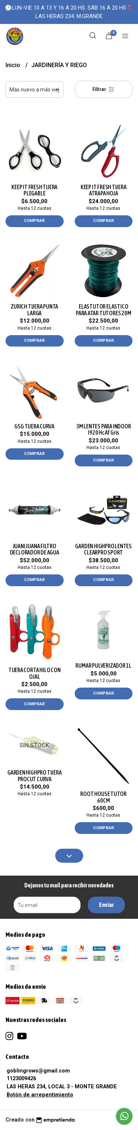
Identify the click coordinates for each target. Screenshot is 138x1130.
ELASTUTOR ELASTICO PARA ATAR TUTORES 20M (103, 309)
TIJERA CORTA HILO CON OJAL (34, 673)
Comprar (34, 220)
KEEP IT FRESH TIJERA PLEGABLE (34, 190)
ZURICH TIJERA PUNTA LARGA (34, 309)
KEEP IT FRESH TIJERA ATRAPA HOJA (104, 190)
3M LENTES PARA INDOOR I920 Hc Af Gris (103, 429)
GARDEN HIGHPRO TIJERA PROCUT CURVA (34, 775)
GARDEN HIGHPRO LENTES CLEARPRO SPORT (103, 549)
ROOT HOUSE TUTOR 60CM (103, 797)
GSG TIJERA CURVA (34, 426)
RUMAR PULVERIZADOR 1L (103, 665)
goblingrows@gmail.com (38, 1071)
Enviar (106, 904)
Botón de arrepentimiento (40, 1095)
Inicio (14, 65)
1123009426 (21, 1078)
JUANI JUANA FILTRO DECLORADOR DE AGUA (34, 549)
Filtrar (103, 89)
